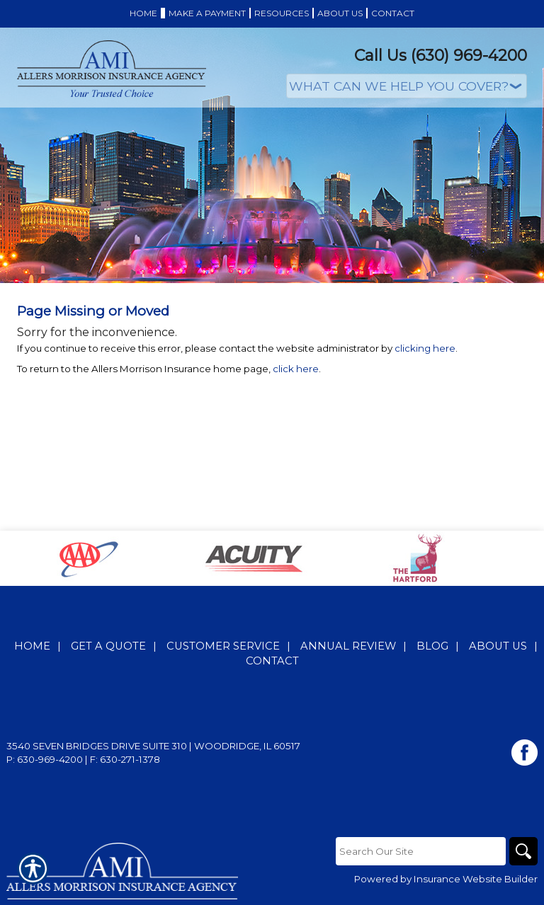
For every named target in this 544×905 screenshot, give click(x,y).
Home (32, 646)
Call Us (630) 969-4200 (440, 55)
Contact (272, 661)
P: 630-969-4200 (44, 759)
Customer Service (223, 646)
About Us (498, 646)
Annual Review (348, 646)
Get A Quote (108, 646)
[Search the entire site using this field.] (421, 851)
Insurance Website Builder (476, 878)
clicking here (425, 348)
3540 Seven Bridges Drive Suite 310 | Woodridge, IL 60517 (153, 745)
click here (296, 368)
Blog (432, 646)
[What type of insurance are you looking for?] (406, 86)
